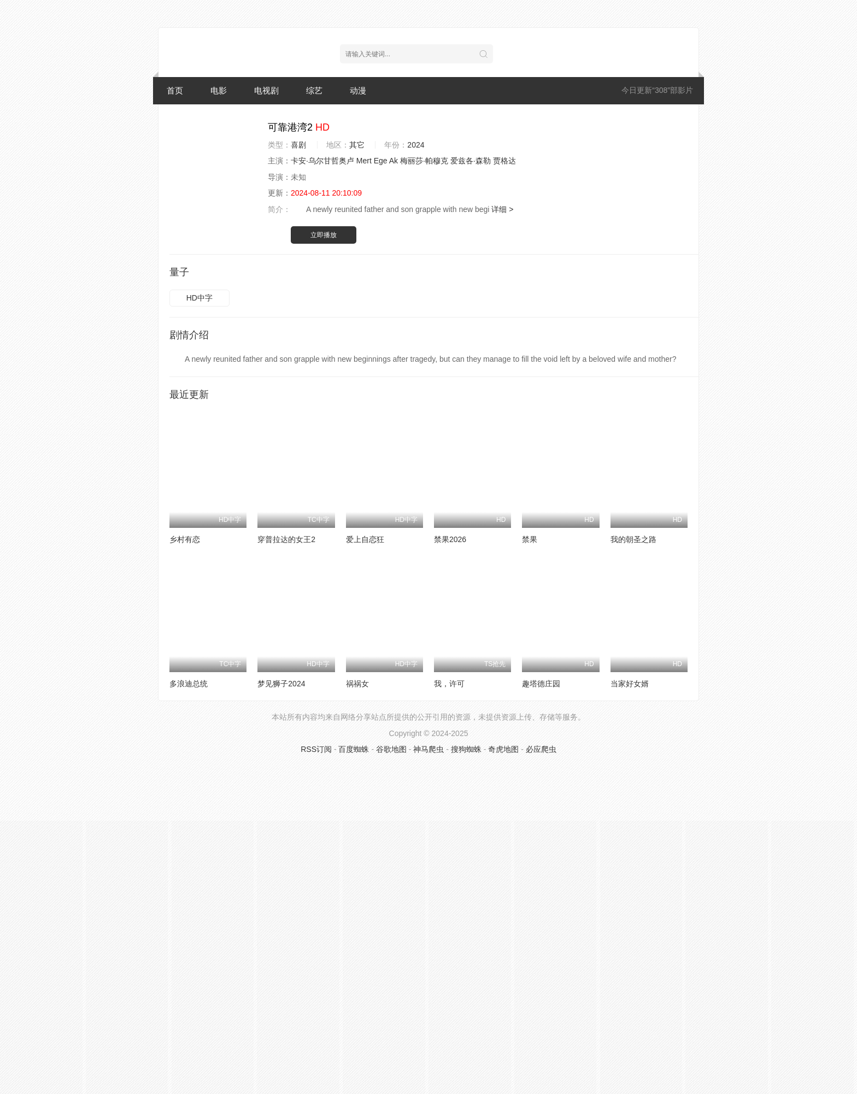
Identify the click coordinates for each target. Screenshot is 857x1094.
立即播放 (323, 235)
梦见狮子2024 (281, 683)
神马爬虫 (428, 749)
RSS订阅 (316, 749)
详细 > (502, 209)
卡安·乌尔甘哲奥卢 (322, 160)
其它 (357, 144)
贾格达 (504, 160)
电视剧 (266, 90)
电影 (218, 90)
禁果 (529, 539)
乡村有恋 (184, 539)
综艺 (314, 90)
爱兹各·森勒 (470, 160)
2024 (415, 144)
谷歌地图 (391, 749)
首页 (175, 90)
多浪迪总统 (188, 683)
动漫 (358, 90)
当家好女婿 (630, 683)
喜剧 (298, 144)
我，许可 (449, 683)
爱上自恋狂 (365, 539)
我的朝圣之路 (633, 539)
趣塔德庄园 (541, 683)
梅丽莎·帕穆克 (424, 160)
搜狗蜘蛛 (466, 749)
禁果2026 (450, 539)
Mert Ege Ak (377, 160)
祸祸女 (357, 683)
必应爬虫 (541, 749)
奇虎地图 (503, 749)
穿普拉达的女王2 (286, 539)
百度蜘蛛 (353, 749)
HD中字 (199, 297)
